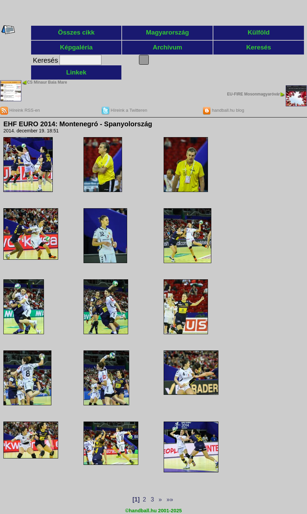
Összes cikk (76, 32)
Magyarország (167, 32)
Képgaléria (76, 47)
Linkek (76, 72)
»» (169, 499)
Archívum (167, 47)
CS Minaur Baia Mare (47, 82)
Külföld (258, 32)
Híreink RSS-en (20, 110)
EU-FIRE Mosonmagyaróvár (253, 94)
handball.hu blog (223, 110)
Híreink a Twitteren (124, 110)
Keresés (258, 47)
